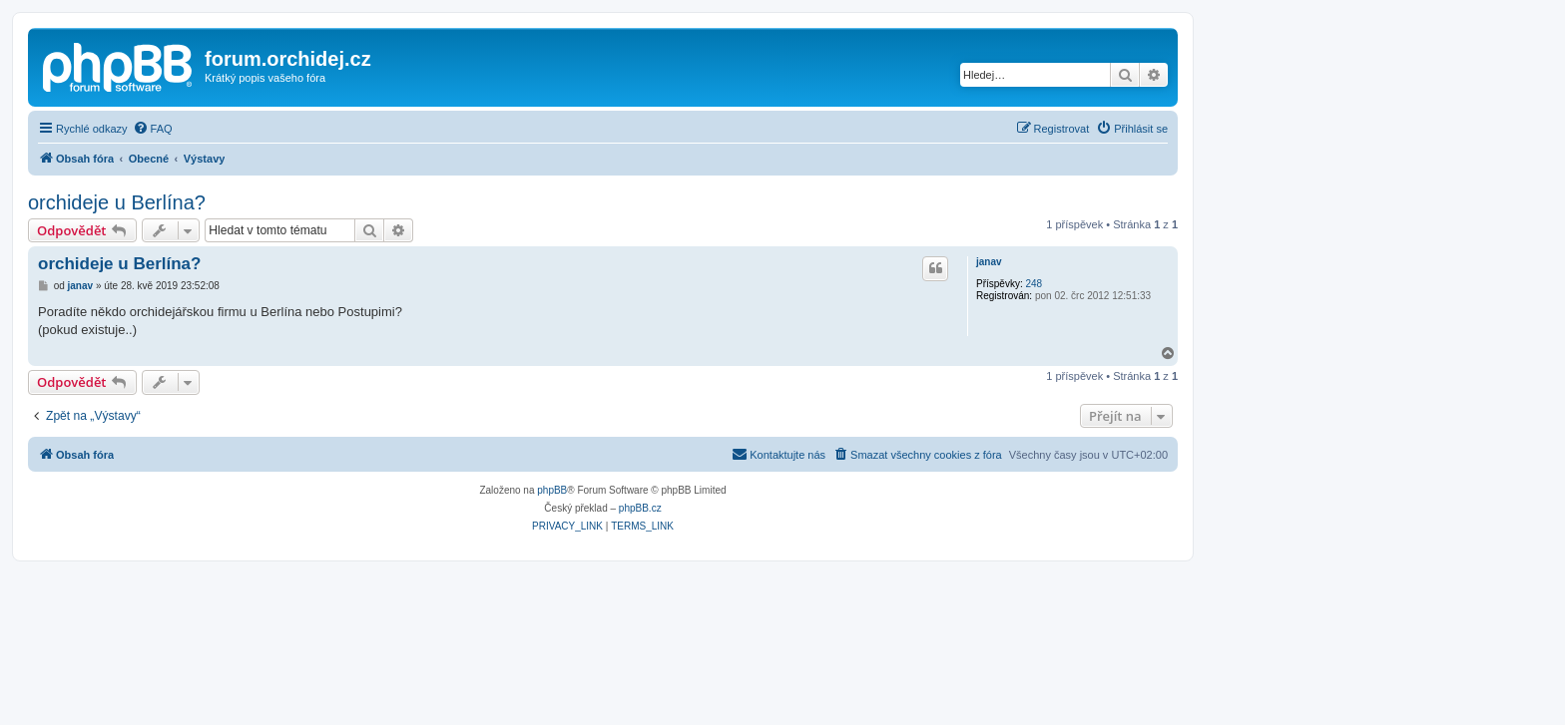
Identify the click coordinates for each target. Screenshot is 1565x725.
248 (1033, 283)
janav (989, 261)
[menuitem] (153, 129)
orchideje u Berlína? (117, 202)
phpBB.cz (640, 508)
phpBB (552, 490)
